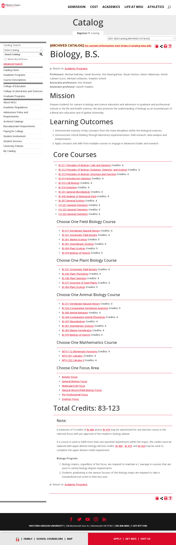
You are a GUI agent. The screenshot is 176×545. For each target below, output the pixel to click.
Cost (94, 7)
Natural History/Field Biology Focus (82, 390)
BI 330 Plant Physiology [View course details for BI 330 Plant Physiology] (75, 273)
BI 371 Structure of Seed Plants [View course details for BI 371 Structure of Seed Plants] (79, 282)
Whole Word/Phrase (18, 59)
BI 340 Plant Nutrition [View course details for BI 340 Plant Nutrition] (74, 278)
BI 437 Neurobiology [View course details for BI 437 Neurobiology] (73, 321)
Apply (117, 538)
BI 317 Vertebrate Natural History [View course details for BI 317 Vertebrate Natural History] (81, 230)
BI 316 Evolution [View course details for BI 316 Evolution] (67, 187)
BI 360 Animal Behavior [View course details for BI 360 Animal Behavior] (75, 312)
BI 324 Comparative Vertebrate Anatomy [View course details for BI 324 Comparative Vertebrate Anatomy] (85, 308)
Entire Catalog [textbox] (11, 50)
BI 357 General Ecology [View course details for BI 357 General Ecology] (71, 200)
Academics (111, 7)
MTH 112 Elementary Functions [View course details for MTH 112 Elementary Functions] (79, 351)
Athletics (156, 7)
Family (28, 538)
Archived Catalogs (13, 121)
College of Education (14, 86)
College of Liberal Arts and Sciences (23, 91)
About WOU (9, 102)
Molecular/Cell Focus (73, 385)
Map (70, 538)
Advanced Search (13, 63)
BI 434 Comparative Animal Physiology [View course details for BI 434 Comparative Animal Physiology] (83, 317)
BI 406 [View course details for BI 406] (90, 429)
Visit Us (145, 538)
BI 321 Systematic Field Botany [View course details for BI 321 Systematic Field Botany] (79, 235)
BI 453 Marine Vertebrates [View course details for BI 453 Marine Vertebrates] (77, 330)
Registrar (82, 33)
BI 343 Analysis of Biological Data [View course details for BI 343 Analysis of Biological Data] (77, 196)
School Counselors (49, 538)
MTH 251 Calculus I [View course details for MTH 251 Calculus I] (72, 355)
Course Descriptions (14, 80)
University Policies (13, 146)
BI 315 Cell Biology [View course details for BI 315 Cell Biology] (69, 183)
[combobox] (141, 38)
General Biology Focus (74, 381)
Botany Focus (70, 377)
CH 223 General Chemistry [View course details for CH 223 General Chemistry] (73, 214)
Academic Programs (14, 75)
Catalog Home (11, 70)
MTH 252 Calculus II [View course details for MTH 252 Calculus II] (73, 360)
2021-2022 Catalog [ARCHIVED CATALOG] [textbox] (129, 38)
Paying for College (13, 131)
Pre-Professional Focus (75, 394)
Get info (130, 538)
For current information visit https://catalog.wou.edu (118, 45)
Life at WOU (133, 7)
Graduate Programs (14, 96)
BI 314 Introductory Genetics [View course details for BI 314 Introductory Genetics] (74, 178)
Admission (77, 7)
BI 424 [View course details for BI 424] (141, 446)
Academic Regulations (15, 107)
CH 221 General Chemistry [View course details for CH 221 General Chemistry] (73, 205)
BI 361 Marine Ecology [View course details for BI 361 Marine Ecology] (74, 239)
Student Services (12, 141)
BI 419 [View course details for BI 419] (106, 429)
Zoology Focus (70, 399)
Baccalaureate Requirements (19, 126)
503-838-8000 (122, 525)
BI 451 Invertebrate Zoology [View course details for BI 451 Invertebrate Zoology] (78, 244)
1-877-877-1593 (139, 525)
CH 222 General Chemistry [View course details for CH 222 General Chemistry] (73, 209)
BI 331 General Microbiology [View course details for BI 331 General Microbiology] (74, 191)
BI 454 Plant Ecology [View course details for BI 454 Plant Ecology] (73, 248)
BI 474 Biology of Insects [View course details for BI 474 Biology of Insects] (76, 252)
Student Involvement (14, 136)
